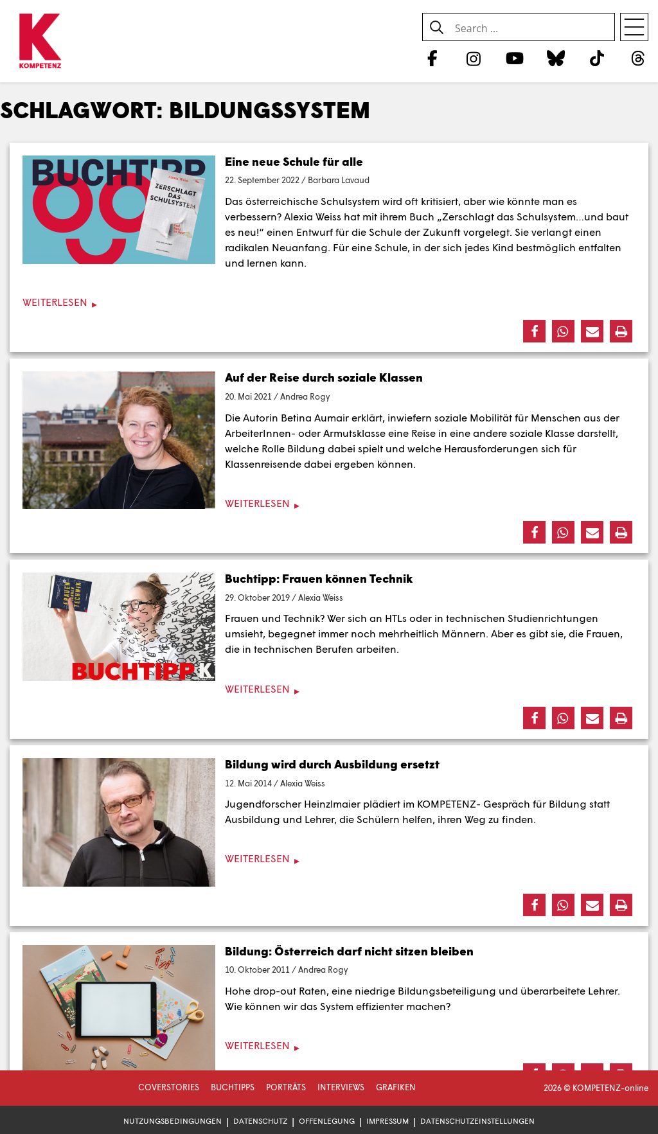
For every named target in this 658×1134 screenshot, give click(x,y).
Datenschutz (260, 1121)
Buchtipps (232, 1087)
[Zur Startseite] (40, 42)
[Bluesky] (555, 57)
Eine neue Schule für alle (294, 161)
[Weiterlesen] (329, 302)
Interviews (340, 1087)
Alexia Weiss (320, 597)
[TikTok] (597, 57)
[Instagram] (473, 57)
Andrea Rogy (305, 396)
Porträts (286, 1087)
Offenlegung (327, 1121)
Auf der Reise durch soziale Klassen (324, 377)
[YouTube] (514, 57)
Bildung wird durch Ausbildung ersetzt (332, 764)
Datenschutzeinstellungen (477, 1121)
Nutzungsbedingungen (172, 1121)
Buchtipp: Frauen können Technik (319, 578)
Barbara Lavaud (338, 180)
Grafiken (396, 1087)
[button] (534, 331)
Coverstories (168, 1087)
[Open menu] (634, 27)
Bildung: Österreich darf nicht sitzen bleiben (349, 951)
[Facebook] (432, 57)
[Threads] (638, 57)
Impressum (387, 1121)
